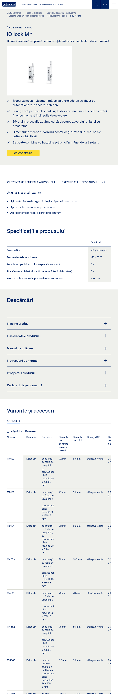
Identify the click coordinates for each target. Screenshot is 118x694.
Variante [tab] (13, 420)
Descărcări (90, 182)
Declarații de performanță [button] (57, 385)
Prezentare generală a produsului (32, 182)
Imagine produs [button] (57, 323)
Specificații (70, 182)
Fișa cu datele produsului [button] (57, 336)
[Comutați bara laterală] (105, 4)
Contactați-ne (23, 153)
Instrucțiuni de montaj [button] (57, 360)
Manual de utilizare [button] (57, 348)
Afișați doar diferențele (21, 431)
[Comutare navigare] (113, 4)
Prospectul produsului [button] (57, 373)
